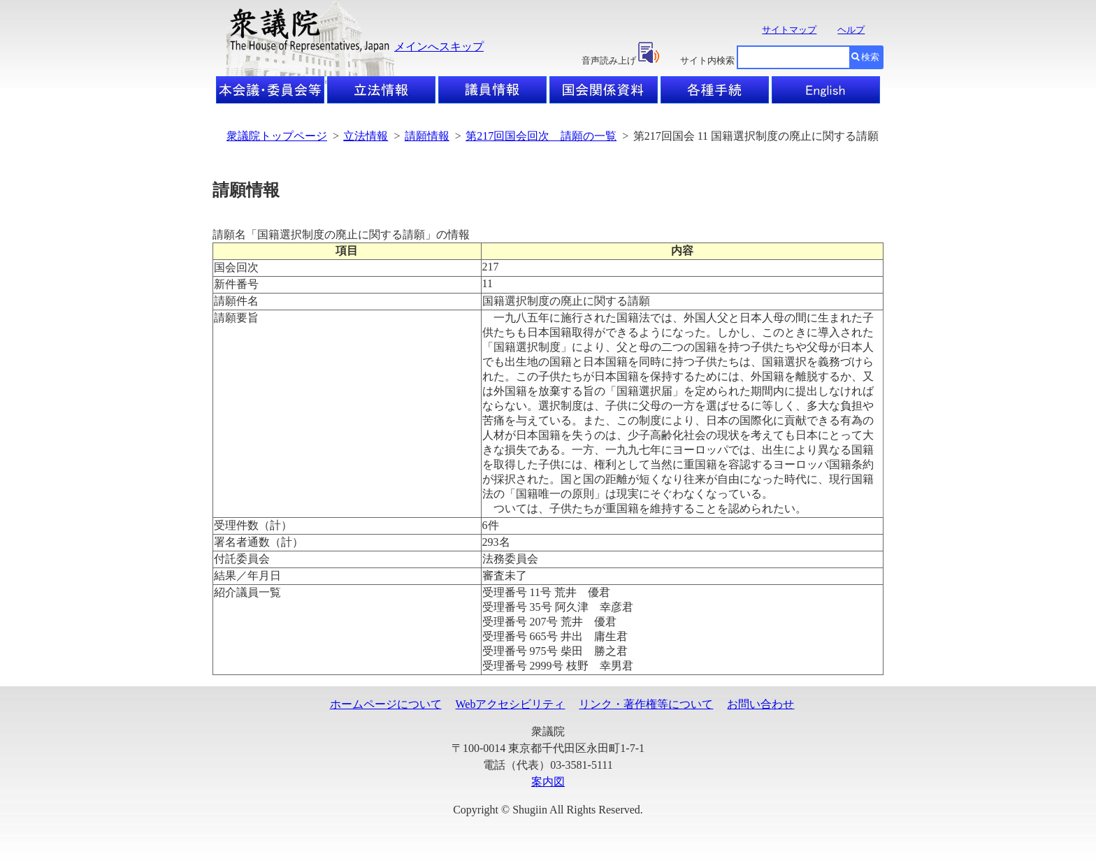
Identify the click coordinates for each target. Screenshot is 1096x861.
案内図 (548, 782)
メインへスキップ (439, 46)
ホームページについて (386, 704)
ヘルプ (851, 29)
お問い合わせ (760, 704)
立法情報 (365, 136)
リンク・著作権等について (646, 704)
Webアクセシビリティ (510, 704)
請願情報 (427, 136)
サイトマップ (789, 29)
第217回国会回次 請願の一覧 (541, 136)
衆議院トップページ (276, 136)
